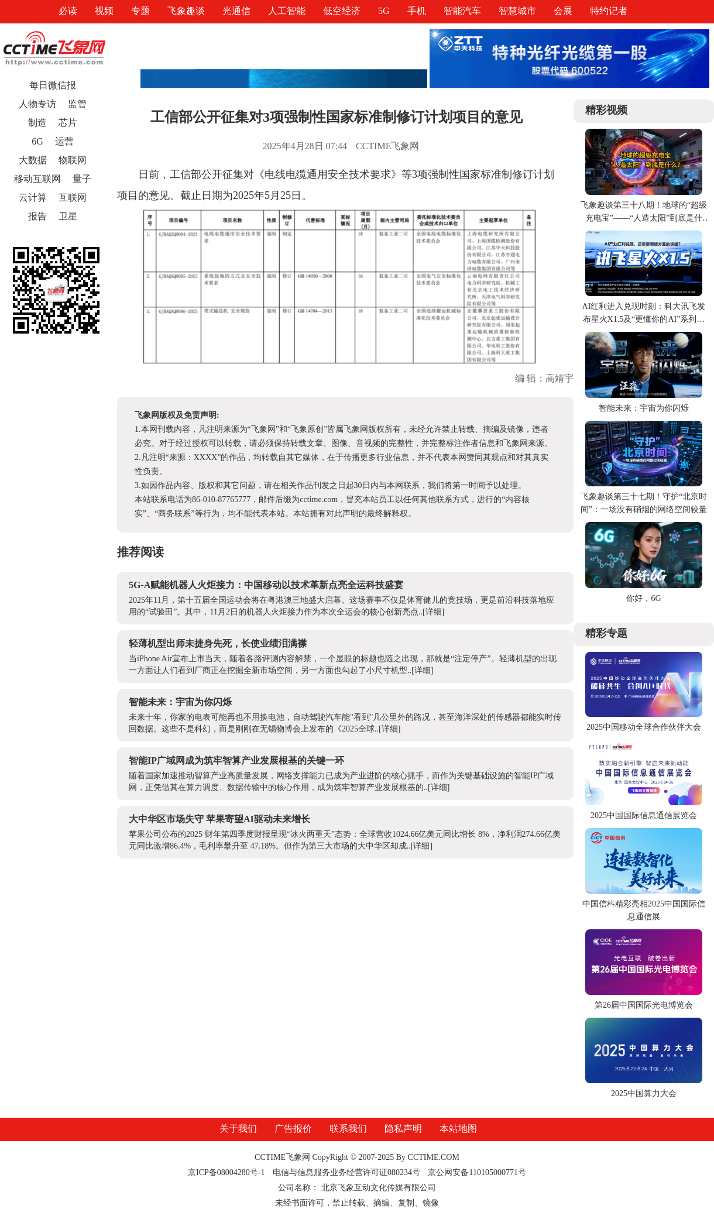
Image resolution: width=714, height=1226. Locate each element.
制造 (37, 123)
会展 (563, 11)
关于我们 (238, 1129)
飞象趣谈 (186, 11)
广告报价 (293, 1129)
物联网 (73, 160)
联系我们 (348, 1129)
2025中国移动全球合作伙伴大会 (643, 727)
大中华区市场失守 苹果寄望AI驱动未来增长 (219, 819)
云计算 (33, 197)
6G (37, 141)
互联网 (73, 197)
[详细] (433, 611)
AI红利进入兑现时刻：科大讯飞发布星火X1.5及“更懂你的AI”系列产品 (644, 319)
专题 (140, 11)
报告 (37, 216)
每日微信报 (52, 85)
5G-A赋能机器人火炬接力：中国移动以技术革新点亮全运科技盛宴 (266, 585)
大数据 (33, 160)
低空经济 (342, 11)
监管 (77, 104)
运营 (64, 141)
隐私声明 (403, 1129)
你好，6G (643, 598)
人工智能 (286, 11)
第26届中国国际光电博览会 (644, 1005)
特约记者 (608, 11)
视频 (104, 11)
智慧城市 (517, 11)
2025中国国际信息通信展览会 (644, 815)
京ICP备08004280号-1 (226, 1172)
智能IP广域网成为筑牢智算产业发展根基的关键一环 (236, 760)
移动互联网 (37, 179)
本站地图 (458, 1129)
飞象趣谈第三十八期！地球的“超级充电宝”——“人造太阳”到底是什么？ (644, 218)
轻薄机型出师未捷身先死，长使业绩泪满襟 (218, 643)
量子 (82, 179)
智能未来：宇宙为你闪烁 (180, 702)
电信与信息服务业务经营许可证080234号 (348, 1172)
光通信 (236, 11)
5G (384, 11)
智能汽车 (462, 11)
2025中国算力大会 (644, 1093)
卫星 (68, 216)
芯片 (68, 123)
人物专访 (37, 104)
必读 (68, 11)
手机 (416, 11)
